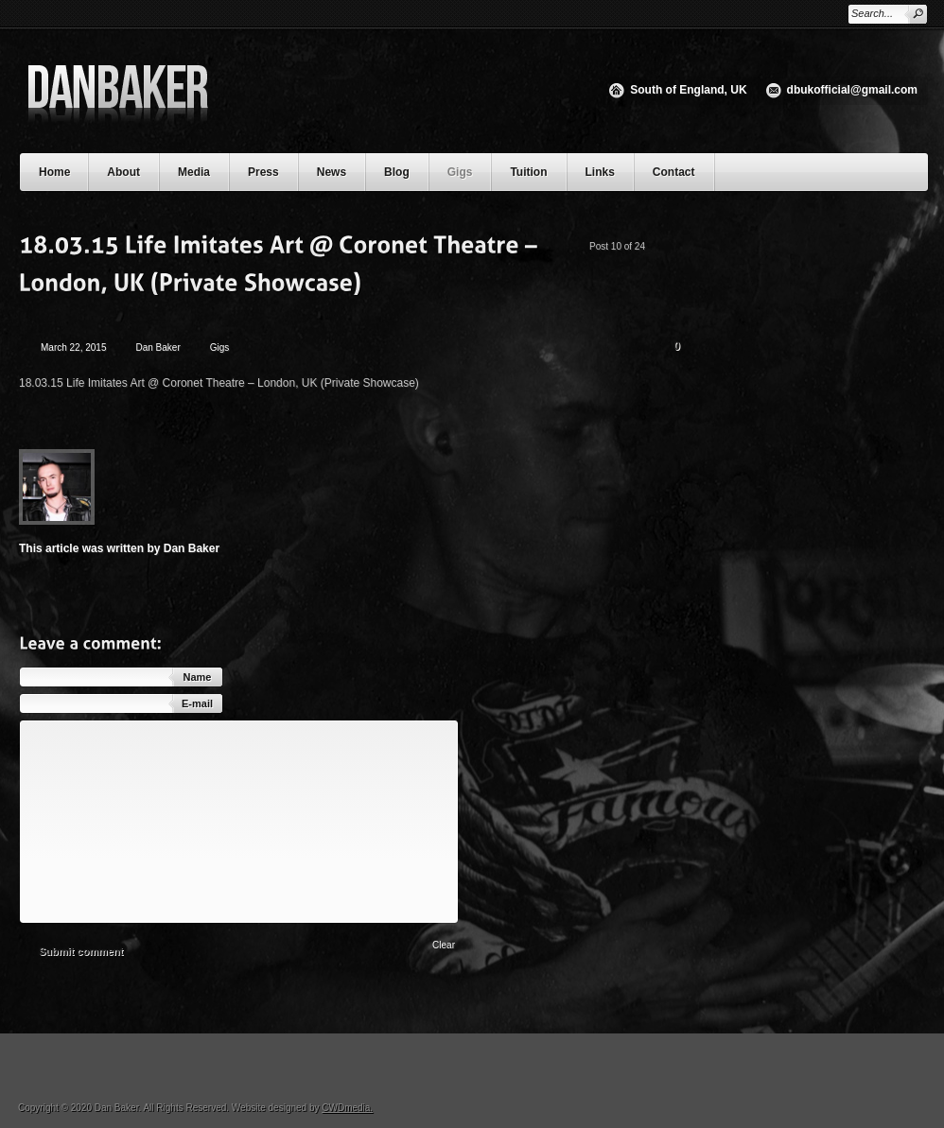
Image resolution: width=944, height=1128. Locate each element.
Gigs (460, 172)
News (331, 172)
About (132, 170)
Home (54, 172)
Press (263, 172)
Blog (397, 172)
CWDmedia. (347, 1107)
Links (600, 172)
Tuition (537, 170)
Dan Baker (158, 347)
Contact (674, 172)
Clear (443, 945)
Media (203, 170)
